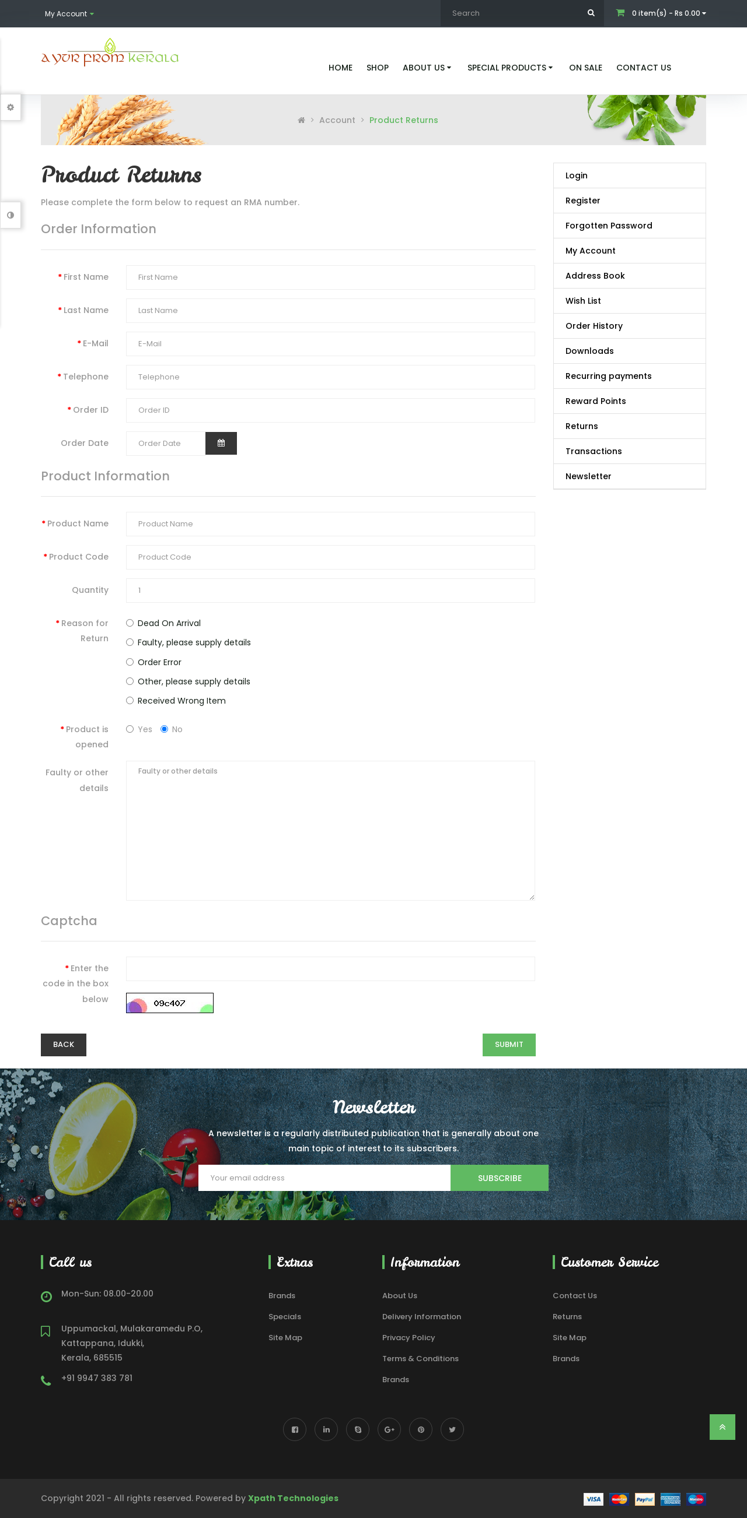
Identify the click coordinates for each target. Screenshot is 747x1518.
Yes (139, 729)
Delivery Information (421, 1316)
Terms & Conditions (420, 1358)
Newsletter (589, 476)
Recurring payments (609, 376)
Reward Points (596, 401)
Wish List (583, 301)
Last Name (86, 310)
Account (337, 120)
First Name (86, 277)
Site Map (285, 1337)
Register (583, 200)
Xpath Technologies (293, 1498)
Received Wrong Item (176, 701)
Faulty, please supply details (188, 642)
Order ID (91, 410)
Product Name (78, 523)
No (171, 729)
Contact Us (575, 1295)
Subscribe (500, 1178)
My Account (591, 250)
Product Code (79, 557)
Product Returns (403, 120)
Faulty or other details (77, 780)
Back (63, 1044)
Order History (594, 326)
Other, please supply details (188, 681)
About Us (399, 1295)
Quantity (90, 590)
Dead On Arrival (163, 623)
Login (577, 175)
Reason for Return (85, 630)
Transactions (594, 451)
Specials (284, 1316)
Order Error (153, 662)
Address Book (595, 276)
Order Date (85, 443)
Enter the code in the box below (76, 983)
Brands (281, 1295)
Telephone (86, 376)
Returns (582, 426)
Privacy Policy (408, 1337)
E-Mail (96, 343)
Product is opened (87, 736)
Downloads (590, 351)
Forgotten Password (609, 225)
